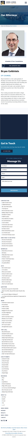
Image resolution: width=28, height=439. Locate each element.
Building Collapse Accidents (7, 212)
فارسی (3, 404)
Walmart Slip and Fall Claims (7, 391)
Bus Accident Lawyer (6, 267)
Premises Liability (5, 308)
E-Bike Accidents (5, 306)
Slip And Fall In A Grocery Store (8, 343)
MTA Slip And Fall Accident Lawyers (9, 347)
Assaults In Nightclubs (6, 312)
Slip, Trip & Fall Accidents (7, 206)
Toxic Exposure (5, 208)
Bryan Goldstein (5, 366)
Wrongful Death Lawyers (7, 326)
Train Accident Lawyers (7, 275)
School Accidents (5, 314)
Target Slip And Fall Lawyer (7, 339)
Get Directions (6, 151)
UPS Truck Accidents (6, 324)
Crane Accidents (5, 222)
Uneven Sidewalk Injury (6, 335)
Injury (2, 300)
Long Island (14, 427)
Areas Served (4, 408)
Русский (3, 400)
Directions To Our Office (8, 237)
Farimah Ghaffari (5, 364)
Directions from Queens (7, 241)
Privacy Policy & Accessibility (11, 433)
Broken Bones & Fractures (7, 250)
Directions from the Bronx (7, 243)
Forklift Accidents (5, 216)
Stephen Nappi (5, 372)
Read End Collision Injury (7, 279)
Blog (3, 379)
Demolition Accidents (6, 214)
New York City (4, 427)
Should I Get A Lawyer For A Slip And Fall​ (10, 288)
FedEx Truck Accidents (6, 322)
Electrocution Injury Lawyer (7, 210)
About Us (3, 394)
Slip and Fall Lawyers (6, 331)
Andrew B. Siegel (5, 360)
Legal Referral (4, 381)
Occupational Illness (6, 262)
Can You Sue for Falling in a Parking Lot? (10, 294)
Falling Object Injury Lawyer (7, 254)
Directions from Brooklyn (7, 239)
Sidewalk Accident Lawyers (7, 333)
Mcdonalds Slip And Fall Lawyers (8, 345)
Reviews (3, 410)
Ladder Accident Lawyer (7, 202)
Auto (2, 265)
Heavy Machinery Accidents (7, 218)
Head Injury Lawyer (6, 256)
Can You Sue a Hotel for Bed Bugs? (9, 387)
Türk (3, 402)
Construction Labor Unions (7, 224)
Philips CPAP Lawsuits (6, 385)
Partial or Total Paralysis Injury (8, 258)
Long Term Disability (6, 260)
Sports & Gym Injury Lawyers (8, 316)
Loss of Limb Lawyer (6, 232)
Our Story (4, 396)
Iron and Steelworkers (6, 220)
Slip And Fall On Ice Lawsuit (7, 341)
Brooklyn (9, 427)
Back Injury (4, 252)
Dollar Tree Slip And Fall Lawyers (8, 353)
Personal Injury (5, 304)
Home (2, 26)
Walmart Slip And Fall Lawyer (8, 337)
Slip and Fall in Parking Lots (7, 351)
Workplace (4, 248)
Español (3, 398)
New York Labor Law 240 (7, 389)
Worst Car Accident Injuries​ (7, 283)
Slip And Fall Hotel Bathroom (7, 349)
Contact (3, 417)
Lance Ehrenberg (5, 368)
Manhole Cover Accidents (7, 318)
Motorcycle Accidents (6, 271)
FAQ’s (3, 377)
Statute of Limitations (6, 383)
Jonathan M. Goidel (5, 358)
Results (3, 412)
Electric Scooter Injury (6, 281)
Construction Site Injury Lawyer (8, 234)
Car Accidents (5, 269)
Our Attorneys (7, 26)
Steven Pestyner (5, 362)
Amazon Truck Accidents (7, 320)
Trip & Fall (4, 329)
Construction (5, 200)
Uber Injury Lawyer (6, 277)
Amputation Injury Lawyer (7, 226)
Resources (4, 375)
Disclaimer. (20, 433)
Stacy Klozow (4, 370)
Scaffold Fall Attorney (6, 204)
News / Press (4, 415)
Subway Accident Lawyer (7, 273)
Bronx (22, 427)
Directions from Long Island (7, 245)
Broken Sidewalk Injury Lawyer (8, 230)
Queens (18, 427)
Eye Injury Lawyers (6, 228)
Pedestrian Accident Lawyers (8, 302)
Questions (4, 286)
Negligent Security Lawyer (7, 310)
